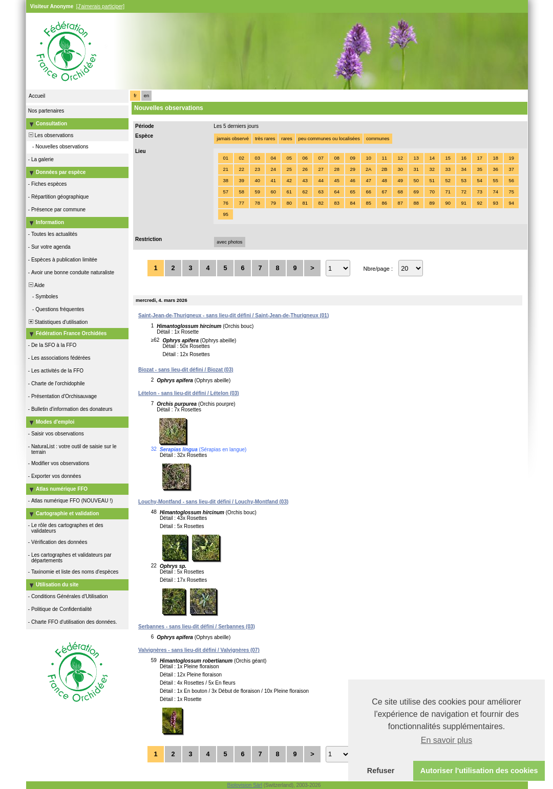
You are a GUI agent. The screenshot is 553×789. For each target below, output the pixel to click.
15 (447, 158)
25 (288, 169)
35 (479, 169)
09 (352, 158)
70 (431, 191)
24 (272, 169)
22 (241, 169)
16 (463, 158)
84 (352, 203)
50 (415, 180)
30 (399, 169)
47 (368, 180)
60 (272, 191)
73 (479, 191)
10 (368, 158)
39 (241, 180)
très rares (265, 138)
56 (511, 180)
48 (384, 180)
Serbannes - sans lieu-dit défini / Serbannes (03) (196, 626)
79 (272, 203)
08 (336, 158)
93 (495, 203)
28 (336, 169)
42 (288, 180)
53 (463, 180)
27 (320, 169)
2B (384, 169)
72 (463, 191)
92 (479, 203)
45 (336, 180)
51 (431, 180)
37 (511, 169)
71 (447, 191)
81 (304, 203)
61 (288, 191)
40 (257, 180)
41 (272, 180)
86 (384, 203)
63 (320, 191)
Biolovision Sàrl (244, 785)
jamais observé (233, 138)
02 (241, 158)
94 (511, 203)
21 (225, 169)
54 (479, 180)
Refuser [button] (381, 770)
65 (352, 191)
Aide (36, 285)
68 (399, 191)
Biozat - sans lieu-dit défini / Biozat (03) (185, 369)
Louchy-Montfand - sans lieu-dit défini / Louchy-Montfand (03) (213, 502)
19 (511, 158)
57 (225, 191)
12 (399, 158)
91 (463, 203)
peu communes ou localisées (329, 138)
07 (320, 158)
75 (511, 191)
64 (336, 191)
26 (304, 169)
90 (447, 203)
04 (272, 158)
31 (415, 169)
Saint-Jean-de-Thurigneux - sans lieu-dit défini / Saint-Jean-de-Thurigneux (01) (233, 315)
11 (384, 158)
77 (241, 203)
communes (378, 138)
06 (304, 158)
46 (352, 180)
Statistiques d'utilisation (57, 322)
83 (336, 203)
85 (368, 203)
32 (431, 169)
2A (368, 169)
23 (257, 169)
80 (288, 203)
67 (384, 191)
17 (479, 158)
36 (495, 169)
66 (368, 191)
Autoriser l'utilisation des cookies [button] (479, 770)
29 (352, 169)
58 (241, 191)
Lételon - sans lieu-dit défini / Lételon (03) (188, 393)
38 (225, 180)
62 (304, 191)
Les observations (50, 135)
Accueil (37, 96)
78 (257, 203)
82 (320, 203)
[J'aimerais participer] (100, 6)
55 (495, 180)
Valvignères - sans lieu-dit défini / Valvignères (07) (199, 650)
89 (431, 203)
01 (225, 158)
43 (304, 180)
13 (415, 158)
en (146, 95)
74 (495, 191)
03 (257, 158)
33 (447, 169)
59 (257, 191)
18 (495, 158)
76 (225, 203)
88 (415, 203)
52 (447, 180)
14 (431, 158)
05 (288, 158)
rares (286, 138)
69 (415, 191)
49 (399, 180)
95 (225, 214)
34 (463, 169)
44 (320, 180)
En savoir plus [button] (447, 740)
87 (399, 203)
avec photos (229, 242)
